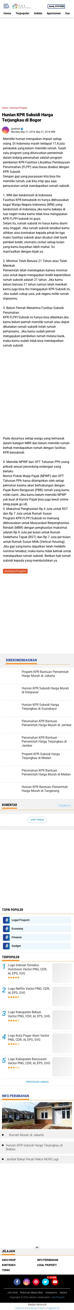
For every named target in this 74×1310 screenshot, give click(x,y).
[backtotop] (37, 1249)
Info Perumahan (47, 1259)
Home (7, 13)
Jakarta (19, 1308)
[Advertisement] (37, 54)
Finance (17, 937)
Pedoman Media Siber (31, 1292)
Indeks (38, 13)
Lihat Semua (37, 819)
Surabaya (32, 1308)
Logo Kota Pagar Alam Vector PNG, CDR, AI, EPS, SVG (28, 1038)
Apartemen (54, 13)
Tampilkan (64, 805)
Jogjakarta (52, 1308)
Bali (42, 1308)
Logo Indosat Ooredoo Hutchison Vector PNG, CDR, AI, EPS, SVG (27, 969)
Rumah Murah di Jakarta (26, 1135)
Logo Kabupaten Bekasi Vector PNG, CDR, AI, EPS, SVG (29, 1014)
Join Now (12, 1292)
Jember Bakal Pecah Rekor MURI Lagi (32, 1159)
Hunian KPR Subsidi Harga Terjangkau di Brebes (34, 1147)
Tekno (6, 1270)
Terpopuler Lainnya (37, 1082)
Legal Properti (21, 920)
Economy (17, 928)
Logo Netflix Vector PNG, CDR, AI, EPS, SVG (29, 991)
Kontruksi (9, 1265)
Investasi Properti (18, 108)
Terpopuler (22, 13)
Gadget (16, 945)
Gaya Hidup (9, 1259)
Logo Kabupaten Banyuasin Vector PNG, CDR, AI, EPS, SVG (29, 1061)
